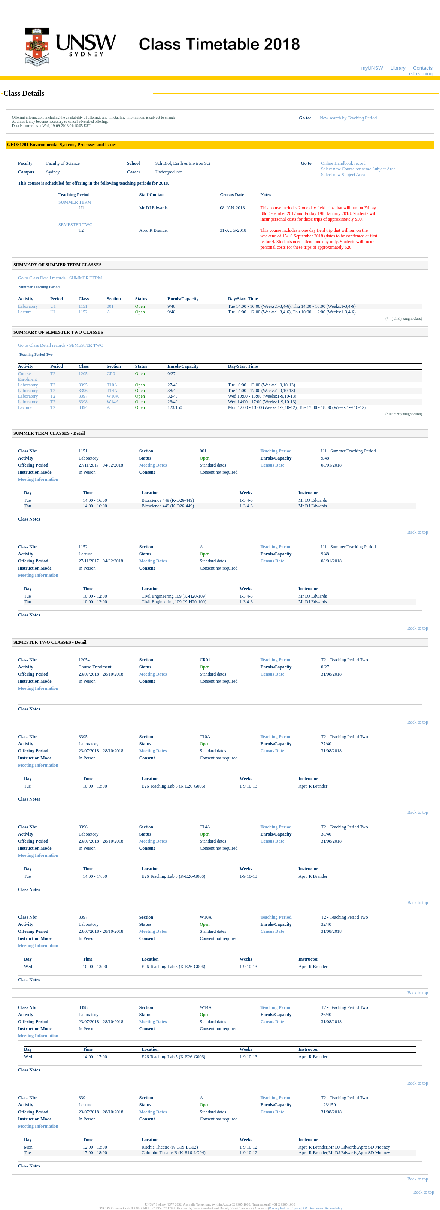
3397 (83, 396)
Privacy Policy (279, 1208)
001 (110, 306)
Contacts (423, 68)
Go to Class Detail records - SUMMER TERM (60, 277)
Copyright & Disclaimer (307, 1208)
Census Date (272, 465)
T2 (52, 373)
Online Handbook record (343, 163)
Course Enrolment (27, 376)
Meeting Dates (153, 465)
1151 (83, 306)
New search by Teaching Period (348, 118)
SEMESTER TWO (75, 224)
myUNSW (372, 68)
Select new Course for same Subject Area (358, 169)
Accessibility (333, 1208)
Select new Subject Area (343, 174)
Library (398, 68)
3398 (83, 401)
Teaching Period (275, 451)
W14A (113, 401)
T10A (112, 385)
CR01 (112, 373)
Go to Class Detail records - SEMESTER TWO (60, 345)
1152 (83, 312)
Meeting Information (38, 479)
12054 (84, 373)
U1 (53, 306)
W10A (113, 396)
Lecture (25, 312)
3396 (83, 390)
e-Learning (421, 73)
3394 (83, 407)
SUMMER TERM (74, 202)
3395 (83, 385)
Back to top (417, 532)
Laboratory (28, 306)
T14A (112, 390)
